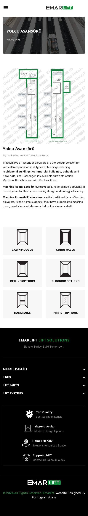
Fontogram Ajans (44, 497)
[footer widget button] (44, 369)
